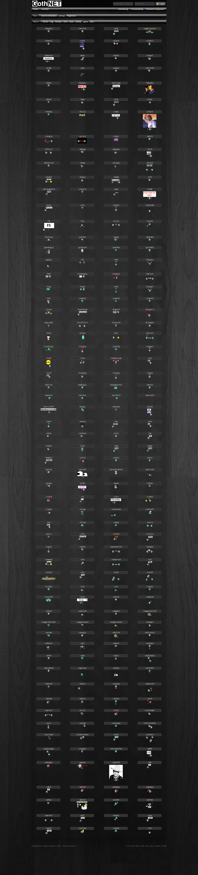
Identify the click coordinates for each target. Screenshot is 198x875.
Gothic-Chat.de (49, 871)
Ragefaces (71, 16)
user (92, 22)
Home (35, 9)
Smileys (62, 16)
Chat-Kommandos (49, 16)
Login (160, 4)
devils (45, 22)
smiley (78, 22)
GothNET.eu (36, 871)
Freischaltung (137, 9)
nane (71, 22)
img (51, 22)
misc (65, 22)
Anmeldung (123, 9)
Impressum (71, 871)
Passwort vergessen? (155, 9)
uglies (85, 22)
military (58, 22)
